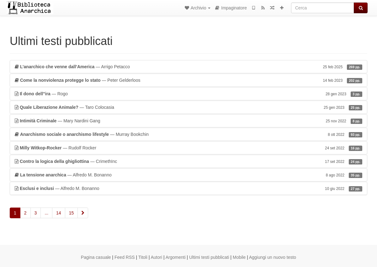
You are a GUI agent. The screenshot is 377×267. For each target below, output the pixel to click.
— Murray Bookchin (188, 134)
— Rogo (188, 94)
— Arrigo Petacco (188, 67)
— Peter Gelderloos (188, 80)
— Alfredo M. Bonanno (188, 175)
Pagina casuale (96, 257)
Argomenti (176, 257)
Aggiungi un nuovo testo (272, 257)
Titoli (142, 257)
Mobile (239, 257)
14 (58, 212)
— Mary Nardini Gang (188, 121)
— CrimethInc (188, 161)
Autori (156, 257)
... (46, 212)
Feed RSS (124, 257)
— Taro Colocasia (188, 107)
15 (71, 212)
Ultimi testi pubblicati (209, 257)
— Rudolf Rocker (188, 148)
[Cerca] (322, 8)
